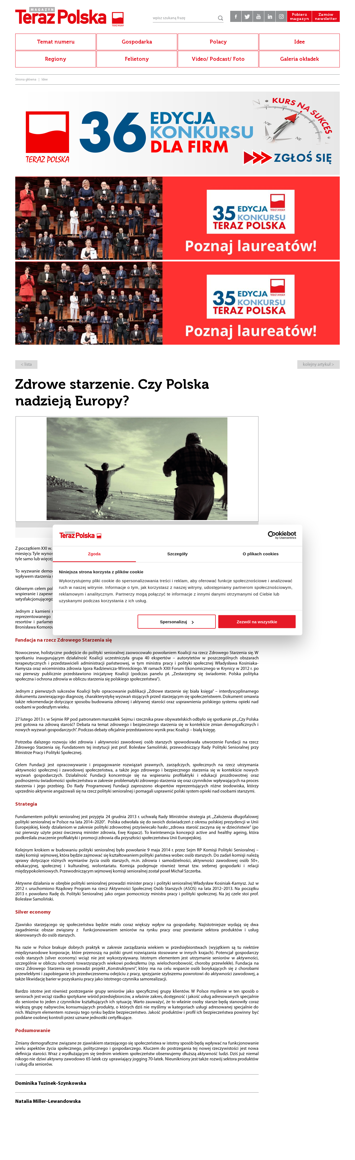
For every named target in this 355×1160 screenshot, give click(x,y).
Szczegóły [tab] (177, 553)
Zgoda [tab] (94, 553)
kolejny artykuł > (318, 364)
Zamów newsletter (326, 16)
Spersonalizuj (177, 621)
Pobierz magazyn (299, 16)
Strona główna (25, 79)
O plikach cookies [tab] (260, 553)
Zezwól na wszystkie (257, 621)
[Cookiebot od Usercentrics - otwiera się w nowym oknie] (272, 535)
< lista (26, 364)
